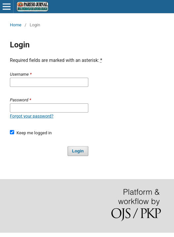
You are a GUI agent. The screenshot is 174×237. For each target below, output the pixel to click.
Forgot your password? (31, 116)
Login (78, 150)
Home (15, 24)
